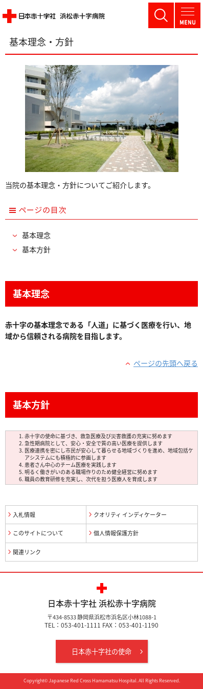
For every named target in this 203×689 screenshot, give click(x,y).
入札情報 (24, 514)
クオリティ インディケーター (130, 514)
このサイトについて (38, 533)
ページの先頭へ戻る (165, 363)
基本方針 (36, 249)
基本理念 (36, 235)
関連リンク (27, 552)
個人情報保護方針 (116, 533)
